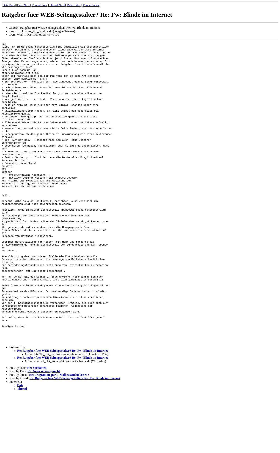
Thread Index (91, 5)
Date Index (74, 5)
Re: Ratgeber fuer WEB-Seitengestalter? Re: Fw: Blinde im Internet (62, 410)
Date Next (23, 5)
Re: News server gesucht (44, 430)
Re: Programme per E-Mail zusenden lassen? (59, 434)
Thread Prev (39, 5)
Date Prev (9, 5)
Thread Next (57, 5)
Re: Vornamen (36, 427)
